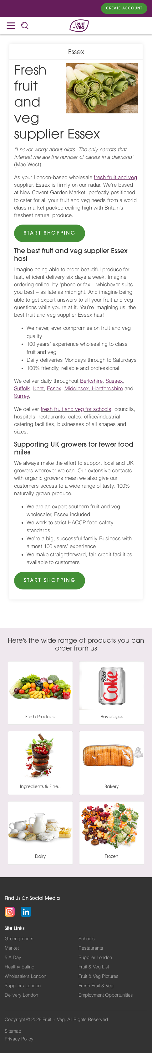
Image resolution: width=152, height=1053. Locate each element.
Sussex (114, 381)
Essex (54, 388)
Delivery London (21, 995)
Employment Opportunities (106, 995)
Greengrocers (19, 938)
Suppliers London (23, 985)
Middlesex (76, 388)
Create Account (124, 8)
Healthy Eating (19, 967)
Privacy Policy (19, 1039)
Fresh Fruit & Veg (96, 985)
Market (12, 948)
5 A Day (13, 957)
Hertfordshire (107, 388)
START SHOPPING (49, 233)
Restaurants (91, 948)
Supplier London (95, 957)
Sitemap (13, 1031)
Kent (38, 388)
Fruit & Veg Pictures (99, 976)
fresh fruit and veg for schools (76, 409)
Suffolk (22, 388)
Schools (87, 938)
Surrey (21, 396)
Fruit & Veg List (94, 967)
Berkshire (91, 381)
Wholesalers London (25, 976)
